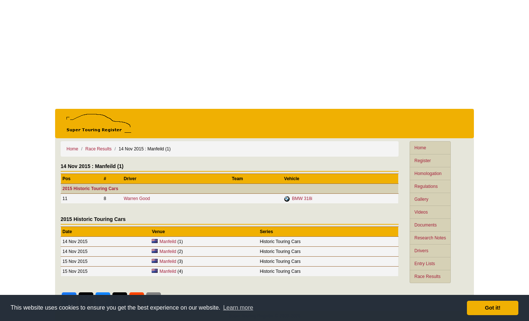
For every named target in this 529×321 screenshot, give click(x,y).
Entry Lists (424, 263)
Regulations (426, 186)
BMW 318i (302, 198)
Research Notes (430, 237)
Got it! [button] (492, 308)
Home (420, 147)
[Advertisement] (264, 54)
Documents (425, 225)
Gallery (421, 199)
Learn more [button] (238, 307)
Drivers (421, 250)
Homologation (428, 173)
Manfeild (167, 241)
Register (422, 160)
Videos (421, 212)
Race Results (427, 276)
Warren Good (137, 198)
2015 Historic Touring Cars (90, 188)
